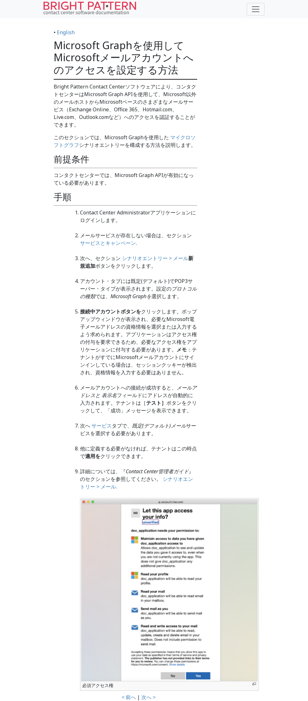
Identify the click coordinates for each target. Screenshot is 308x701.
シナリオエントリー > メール (155, 258)
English (66, 32)
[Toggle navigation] (255, 9)
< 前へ (129, 697)
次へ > (148, 697)
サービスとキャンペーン (108, 242)
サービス (101, 425)
